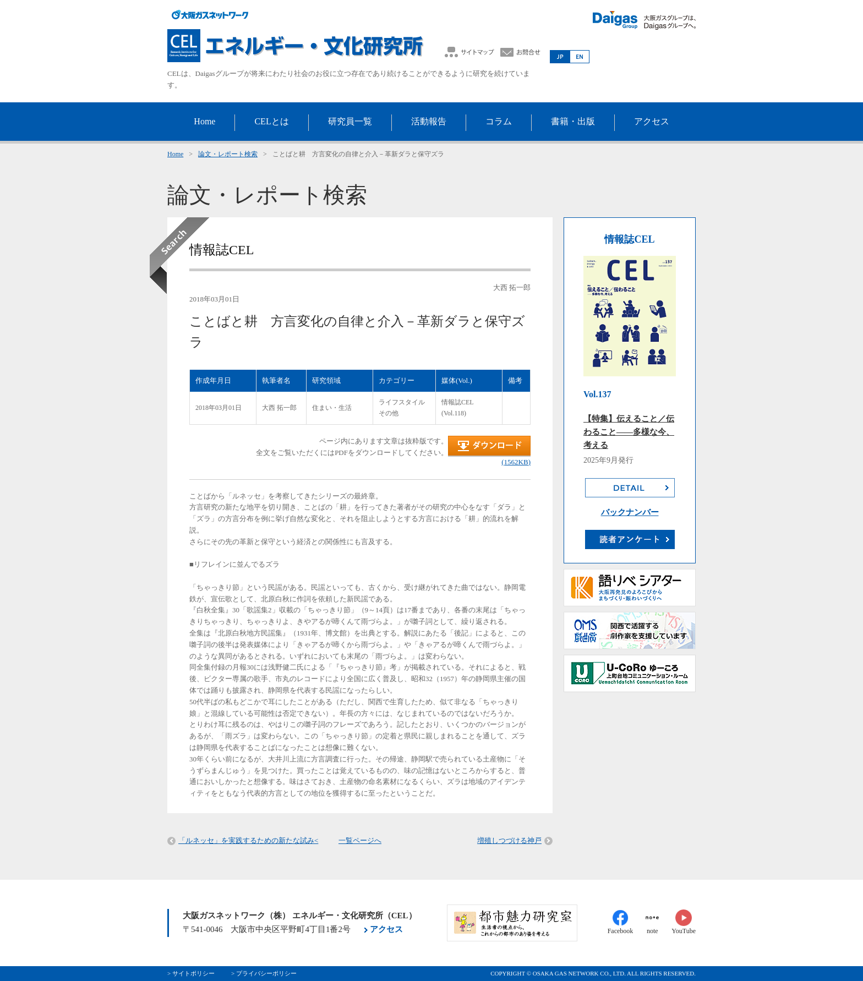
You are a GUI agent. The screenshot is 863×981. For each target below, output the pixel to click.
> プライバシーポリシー (264, 973)
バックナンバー (630, 512)
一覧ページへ (359, 840)
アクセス (386, 929)
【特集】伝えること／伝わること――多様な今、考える (628, 432)
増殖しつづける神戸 (509, 840)
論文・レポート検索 (228, 154)
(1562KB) (516, 462)
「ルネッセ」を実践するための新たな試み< (248, 840)
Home (175, 154)
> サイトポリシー (191, 973)
